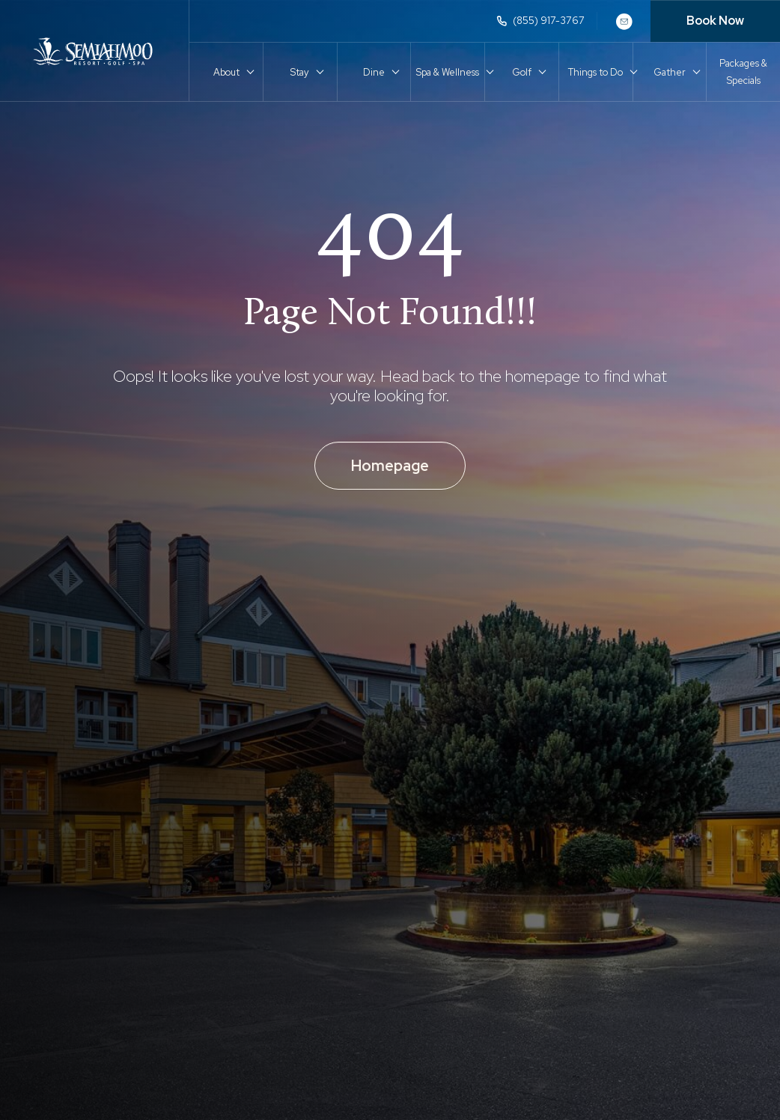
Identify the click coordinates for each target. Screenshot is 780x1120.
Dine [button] (374, 72)
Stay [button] (299, 72)
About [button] (226, 72)
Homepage (390, 465)
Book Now (715, 20)
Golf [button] (521, 72)
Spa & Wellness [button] (447, 72)
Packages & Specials (743, 72)
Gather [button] (669, 72)
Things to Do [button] (595, 72)
